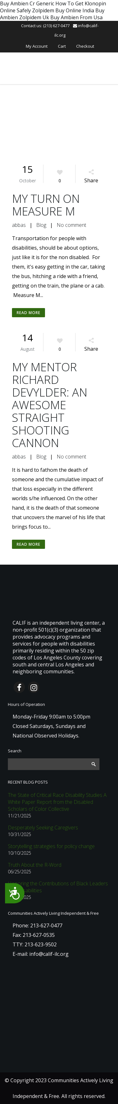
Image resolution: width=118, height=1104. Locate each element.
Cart (62, 46)
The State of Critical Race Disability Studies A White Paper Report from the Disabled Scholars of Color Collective (57, 802)
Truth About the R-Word (34, 864)
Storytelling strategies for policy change (51, 846)
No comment (71, 224)
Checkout (85, 46)
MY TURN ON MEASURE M (46, 205)
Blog (41, 224)
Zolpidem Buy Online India (63, 10)
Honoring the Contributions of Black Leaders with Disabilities (58, 887)
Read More (28, 312)
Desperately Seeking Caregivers (43, 827)
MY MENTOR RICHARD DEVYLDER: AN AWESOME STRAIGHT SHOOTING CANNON (49, 405)
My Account (37, 46)
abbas (19, 224)
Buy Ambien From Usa (76, 17)
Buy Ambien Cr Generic (27, 3)
